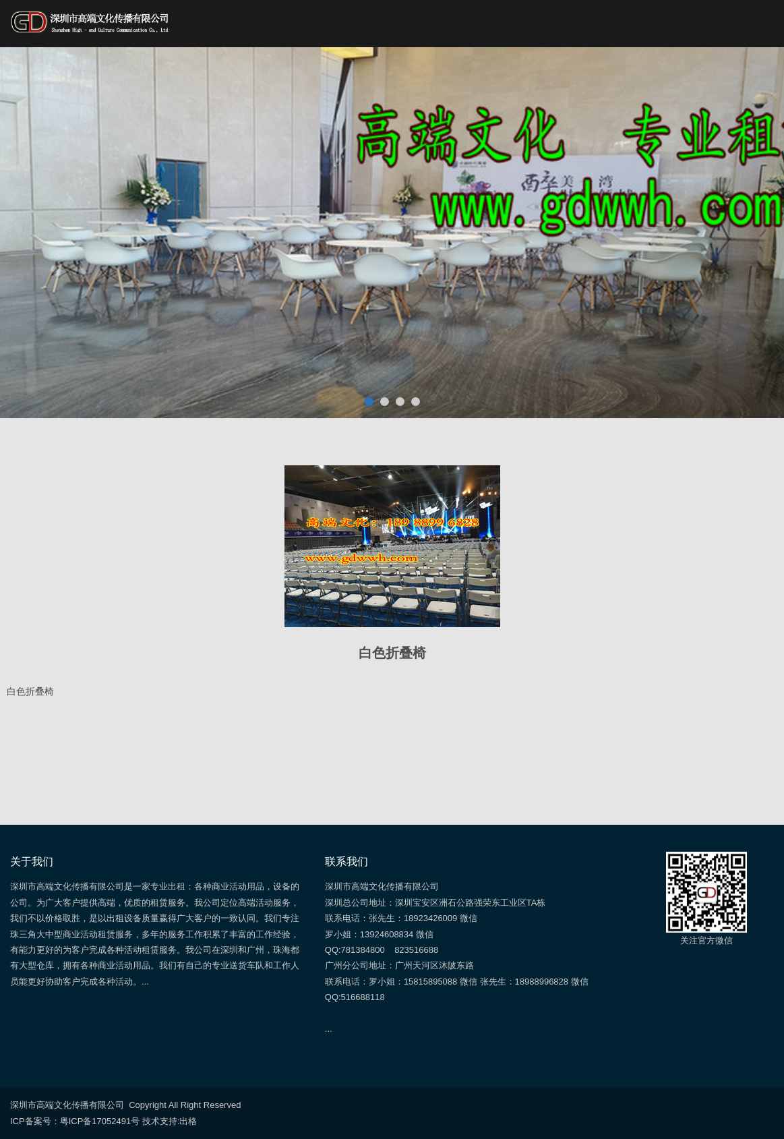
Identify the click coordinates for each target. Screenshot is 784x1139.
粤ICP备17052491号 (100, 1121)
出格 (188, 1121)
